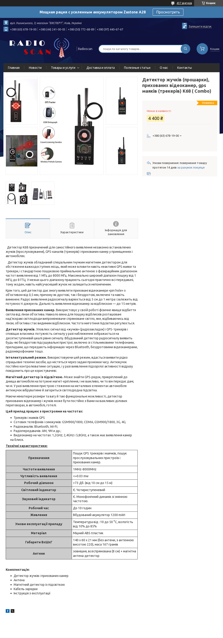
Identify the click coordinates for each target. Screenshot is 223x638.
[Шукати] (185, 49)
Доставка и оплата (100, 67)
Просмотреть (168, 12)
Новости (35, 67)
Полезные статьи (137, 67)
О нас (164, 67)
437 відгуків (184, 3)
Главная (14, 67)
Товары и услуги (63, 67)
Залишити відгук (200, 26)
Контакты (184, 67)
